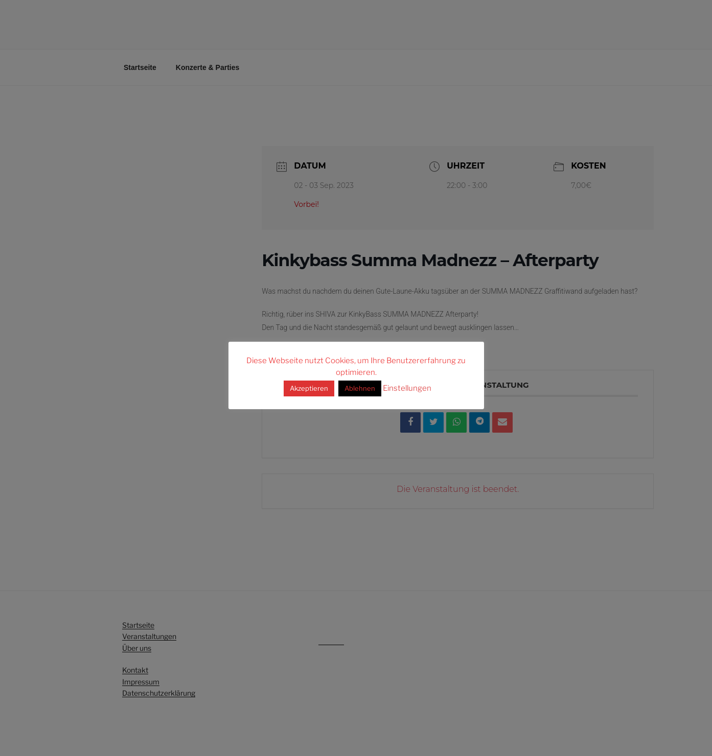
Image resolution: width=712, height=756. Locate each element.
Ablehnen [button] (359, 388)
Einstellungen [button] (407, 388)
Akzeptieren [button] (309, 388)
